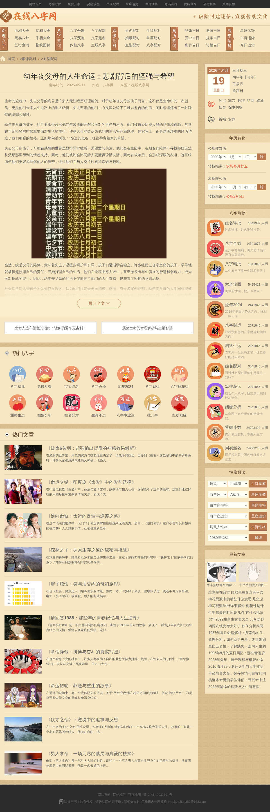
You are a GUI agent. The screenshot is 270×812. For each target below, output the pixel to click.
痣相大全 (43, 31)
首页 (11, 59)
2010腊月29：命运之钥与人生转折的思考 (235, 667)
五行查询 (22, 45)
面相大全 (22, 31)
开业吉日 (192, 38)
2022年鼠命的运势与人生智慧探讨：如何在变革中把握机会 (234, 687)
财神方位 (54, 4)
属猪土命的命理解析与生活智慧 (147, 328)
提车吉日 (213, 38)
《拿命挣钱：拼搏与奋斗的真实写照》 (84, 651)
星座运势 (132, 4)
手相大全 (43, 38)
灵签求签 (93, 4)
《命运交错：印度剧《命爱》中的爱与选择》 (91, 482)
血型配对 (132, 45)
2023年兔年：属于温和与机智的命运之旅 (235, 660)
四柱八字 (77, 45)
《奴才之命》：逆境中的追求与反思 (82, 719)
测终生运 (233, 345)
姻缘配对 (29, 59)
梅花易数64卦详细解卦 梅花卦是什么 (236, 606)
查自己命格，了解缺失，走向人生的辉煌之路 (237, 647)
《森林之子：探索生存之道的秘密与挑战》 (89, 549)
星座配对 (112, 4)
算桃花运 (233, 386)
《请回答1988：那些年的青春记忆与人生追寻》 (94, 617)
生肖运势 (247, 38)
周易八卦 (22, 38)
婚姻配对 (132, 38)
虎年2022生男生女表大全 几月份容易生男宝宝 (236, 620)
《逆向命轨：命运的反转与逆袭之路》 (84, 516)
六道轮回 (233, 284)
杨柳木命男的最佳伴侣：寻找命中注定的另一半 (237, 680)
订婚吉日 (213, 45)
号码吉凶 (170, 4)
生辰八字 (98, 45)
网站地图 (119, 794)
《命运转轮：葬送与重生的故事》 (80, 685)
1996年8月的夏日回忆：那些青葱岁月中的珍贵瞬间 (236, 653)
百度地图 (134, 794)
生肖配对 (153, 31)
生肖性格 (151, 4)
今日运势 (247, 45)
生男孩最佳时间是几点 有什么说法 (235, 612)
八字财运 (233, 325)
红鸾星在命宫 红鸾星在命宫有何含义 (235, 593)
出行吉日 (192, 45)
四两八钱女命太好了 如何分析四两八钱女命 (235, 627)
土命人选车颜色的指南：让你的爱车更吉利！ (51, 328)
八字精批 (233, 264)
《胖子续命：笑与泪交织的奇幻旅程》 (84, 583)
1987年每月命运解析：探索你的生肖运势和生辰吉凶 (235, 633)
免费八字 (74, 4)
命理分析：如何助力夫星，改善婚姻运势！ (237, 640)
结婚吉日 (192, 31)
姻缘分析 (233, 407)
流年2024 (233, 305)
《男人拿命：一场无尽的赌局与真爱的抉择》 (91, 753)
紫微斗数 (233, 427)
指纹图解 (43, 45)
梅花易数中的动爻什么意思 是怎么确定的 (235, 600)
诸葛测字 (209, 4)
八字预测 (77, 38)
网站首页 (35, 4)
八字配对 (98, 31)
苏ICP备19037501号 (157, 794)
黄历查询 (190, 4)
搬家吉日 (213, 31)
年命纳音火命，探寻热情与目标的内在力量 (237, 674)
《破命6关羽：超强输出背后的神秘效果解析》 (92, 448)
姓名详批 (233, 223)
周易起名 (233, 448)
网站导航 (104, 794)
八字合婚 (229, 4)
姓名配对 (132, 31)
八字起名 (98, 38)
